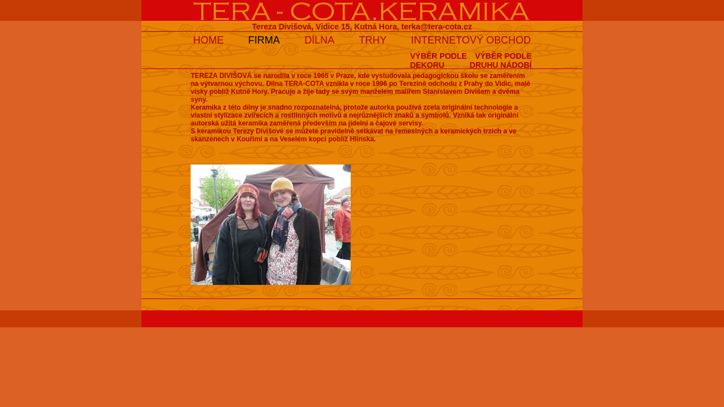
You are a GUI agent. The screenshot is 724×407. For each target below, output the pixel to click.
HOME (208, 40)
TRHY (373, 40)
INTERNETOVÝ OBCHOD (471, 40)
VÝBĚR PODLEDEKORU (438, 60)
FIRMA (264, 40)
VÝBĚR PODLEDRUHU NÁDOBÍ (500, 60)
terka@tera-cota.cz (437, 26)
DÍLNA (319, 40)
